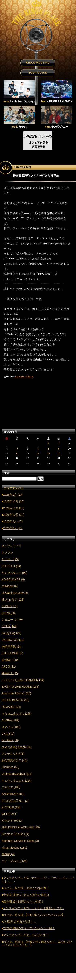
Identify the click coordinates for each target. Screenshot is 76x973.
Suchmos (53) (10, 767)
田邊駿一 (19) (10, 659)
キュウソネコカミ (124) (17, 780)
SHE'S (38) (9, 613)
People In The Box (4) (15, 834)
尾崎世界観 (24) (12, 646)
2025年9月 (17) (13, 521)
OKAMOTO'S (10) (13, 639)
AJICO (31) (9, 666)
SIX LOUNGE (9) (12, 653)
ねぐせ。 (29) (10, 559)
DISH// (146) (9, 626)
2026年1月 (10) (13, 494)
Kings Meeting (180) (14, 847)
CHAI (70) (8, 733)
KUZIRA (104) (10, 720)
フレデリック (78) (13, 753)
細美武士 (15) (10, 673)
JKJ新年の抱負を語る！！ (19, 921)
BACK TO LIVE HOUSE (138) (20, 686)
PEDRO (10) (10, 606)
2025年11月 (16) (13, 508)
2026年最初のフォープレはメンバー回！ (29, 928)
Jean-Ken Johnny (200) (16, 693)
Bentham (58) (10, 740)
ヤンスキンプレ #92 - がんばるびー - (26, 935)
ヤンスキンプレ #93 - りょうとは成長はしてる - (33, 908)
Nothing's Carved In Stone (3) (20, 840)
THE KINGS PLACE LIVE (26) (21, 827)
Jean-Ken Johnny (24, 376)
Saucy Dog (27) (11, 633)
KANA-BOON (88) (13, 793)
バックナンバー (14, 488)
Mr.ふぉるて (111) (13, 599)
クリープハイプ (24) (14, 860)
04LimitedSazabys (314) (17, 773)
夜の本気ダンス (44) (14, 760)
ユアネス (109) (11, 726)
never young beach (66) (17, 747)
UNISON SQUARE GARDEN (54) (23, 680)
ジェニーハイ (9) (12, 619)
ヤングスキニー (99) (14, 572)
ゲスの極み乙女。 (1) (15, 800)
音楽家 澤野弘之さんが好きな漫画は (26, 894)
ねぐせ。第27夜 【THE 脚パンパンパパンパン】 (34, 914)
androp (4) (8, 854)
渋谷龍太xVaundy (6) (15, 592)
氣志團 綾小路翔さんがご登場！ (23, 901)
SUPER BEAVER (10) (15, 700)
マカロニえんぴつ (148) (17, 713)
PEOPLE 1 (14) (11, 566)
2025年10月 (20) (13, 514)
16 (59, 453)
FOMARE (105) (11, 706)
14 (38, 453)
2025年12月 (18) (13, 501)
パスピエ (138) (11, 787)
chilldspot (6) (10, 586)
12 (17, 453)
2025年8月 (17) (13, 528)
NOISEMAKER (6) (13, 579)
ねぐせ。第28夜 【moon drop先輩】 (26, 888)
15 (48, 453)
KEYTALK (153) (12, 807)
